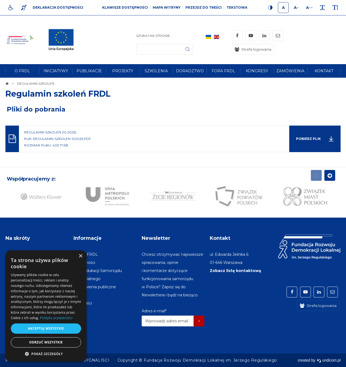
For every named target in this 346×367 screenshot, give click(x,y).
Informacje (88, 238)
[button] (46, 353)
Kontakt (220, 238)
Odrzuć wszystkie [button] (46, 342)
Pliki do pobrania (36, 109)
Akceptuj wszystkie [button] (46, 328)
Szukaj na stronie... (154, 36)
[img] (63, 39)
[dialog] (45, 306)
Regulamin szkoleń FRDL (58, 94)
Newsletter (156, 238)
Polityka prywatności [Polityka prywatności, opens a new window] (56, 318)
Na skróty (17, 238)
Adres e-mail (154, 311)
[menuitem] (22, 71)
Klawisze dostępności (125, 7)
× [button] (80, 256)
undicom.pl (329, 360)
